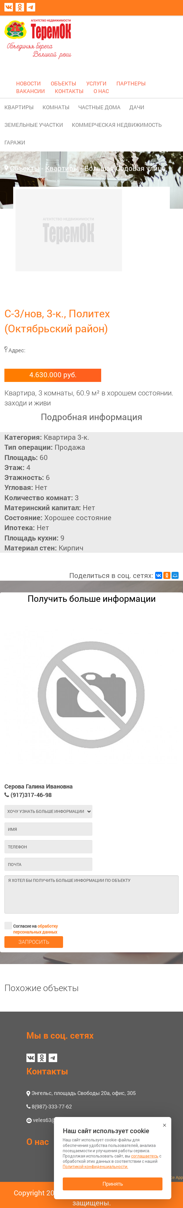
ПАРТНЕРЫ (131, 83)
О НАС (101, 91)
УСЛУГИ (96, 83)
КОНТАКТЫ (69, 91)
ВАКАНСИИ (30, 91)
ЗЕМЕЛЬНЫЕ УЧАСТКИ (33, 124)
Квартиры (62, 168)
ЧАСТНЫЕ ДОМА (99, 107)
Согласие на (31, 925)
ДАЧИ (136, 107)
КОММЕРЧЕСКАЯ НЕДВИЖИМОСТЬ (117, 124)
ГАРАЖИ (14, 142)
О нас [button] (37, 1141)
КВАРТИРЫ (19, 107)
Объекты (25, 168)
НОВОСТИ (28, 83)
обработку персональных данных (35, 929)
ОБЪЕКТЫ (63, 83)
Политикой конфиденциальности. (95, 1166)
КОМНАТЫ (56, 107)
